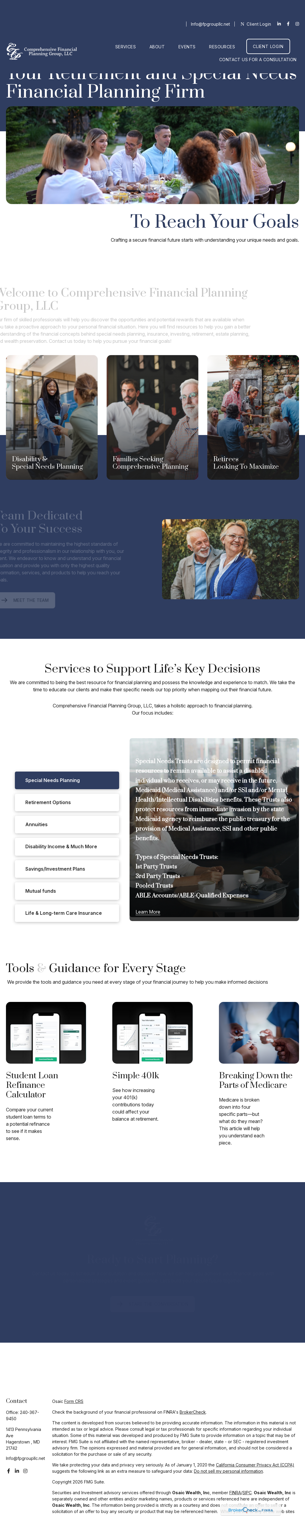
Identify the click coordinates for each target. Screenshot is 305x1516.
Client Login (256, 6)
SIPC (247, 1492)
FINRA (235, 1492)
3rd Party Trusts (158, 876)
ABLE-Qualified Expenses (213, 896)
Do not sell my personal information (228, 1471)
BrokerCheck (193, 1412)
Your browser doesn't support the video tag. (152, 155)
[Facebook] (288, 6)
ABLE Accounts (156, 896)
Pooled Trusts (154, 886)
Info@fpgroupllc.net (210, 6)
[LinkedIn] (279, 6)
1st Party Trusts (156, 867)
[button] (125, 28)
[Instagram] (25, 1471)
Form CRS (73, 1401)
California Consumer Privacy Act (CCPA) (255, 1464)
